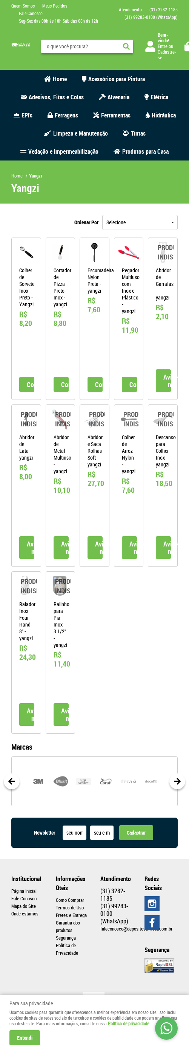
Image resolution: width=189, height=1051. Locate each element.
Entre (162, 46)
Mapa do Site (23, 906)
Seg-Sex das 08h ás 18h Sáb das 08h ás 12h (58, 21)
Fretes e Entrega (71, 915)
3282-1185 (163, 9)
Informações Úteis (70, 883)
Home (60, 79)
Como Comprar (70, 900)
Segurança (66, 937)
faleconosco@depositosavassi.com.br (136, 928)
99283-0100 (151, 17)
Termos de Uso (70, 907)
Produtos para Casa (145, 151)
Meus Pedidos (54, 6)
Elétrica (159, 97)
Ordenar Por (86, 222)
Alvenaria (118, 97)
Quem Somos (23, 6)
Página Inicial (24, 890)
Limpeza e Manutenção (80, 133)
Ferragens (66, 115)
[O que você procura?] (126, 46)
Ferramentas (116, 115)
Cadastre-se (167, 54)
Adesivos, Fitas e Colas (56, 97)
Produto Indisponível (163, 252)
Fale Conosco (31, 13)
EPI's (27, 115)
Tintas (138, 133)
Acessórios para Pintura (116, 79)
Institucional (26, 879)
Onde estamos (24, 913)
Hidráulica (164, 115)
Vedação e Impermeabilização (63, 151)
